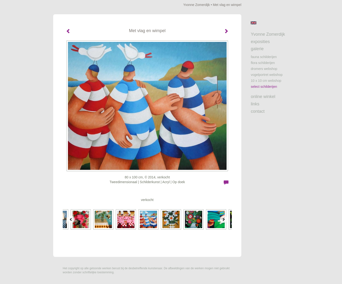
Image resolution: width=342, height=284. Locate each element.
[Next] (223, 219)
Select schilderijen (264, 86)
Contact (258, 111)
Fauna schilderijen (264, 57)
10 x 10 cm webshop (266, 81)
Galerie (257, 48)
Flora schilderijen (263, 63)
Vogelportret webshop (267, 75)
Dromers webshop (264, 69)
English (253, 22)
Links (255, 104)
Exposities (260, 41)
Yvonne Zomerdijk (196, 5)
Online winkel (263, 96)
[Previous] (71, 219)
